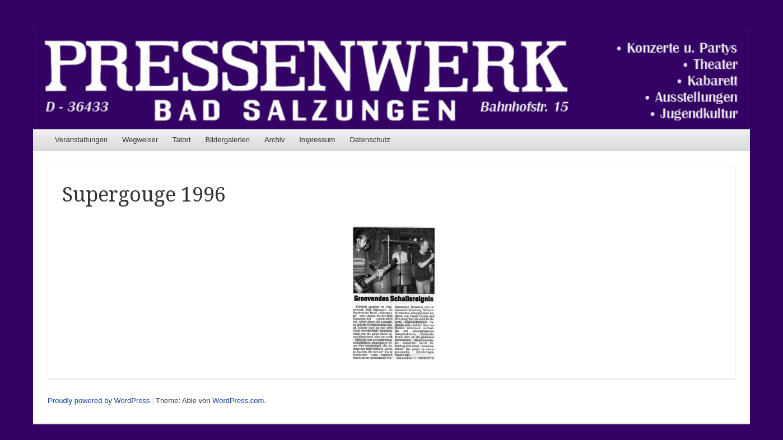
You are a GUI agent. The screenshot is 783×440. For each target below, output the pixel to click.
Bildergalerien (228, 139)
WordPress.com (238, 400)
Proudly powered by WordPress (99, 400)
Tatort (182, 139)
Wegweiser (140, 139)
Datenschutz (369, 139)
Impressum (317, 139)
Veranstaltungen (81, 139)
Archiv (274, 139)
